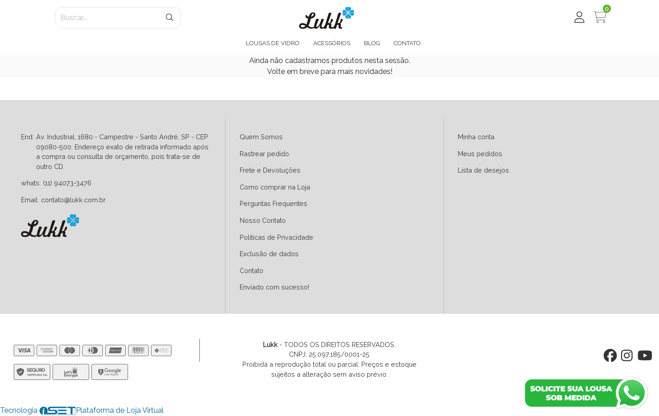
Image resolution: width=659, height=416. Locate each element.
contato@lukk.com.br (73, 200)
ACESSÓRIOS (331, 43)
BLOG (372, 43)
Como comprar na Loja (275, 187)
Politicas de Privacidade (276, 237)
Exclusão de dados (269, 254)
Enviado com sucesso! (274, 287)
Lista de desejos (483, 170)
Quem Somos (261, 137)
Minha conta (476, 137)
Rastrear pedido (264, 154)
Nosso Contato (263, 220)
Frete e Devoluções (270, 170)
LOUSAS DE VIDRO (273, 43)
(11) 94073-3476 (67, 183)
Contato (251, 270)
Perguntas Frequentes (273, 203)
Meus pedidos (480, 154)
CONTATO (407, 43)
